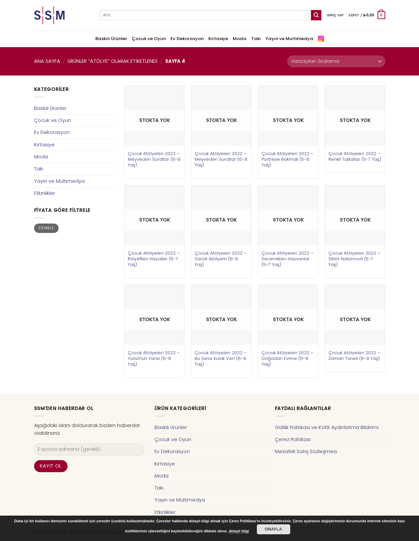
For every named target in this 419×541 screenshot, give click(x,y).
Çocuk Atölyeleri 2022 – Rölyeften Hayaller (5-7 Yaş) (154, 258)
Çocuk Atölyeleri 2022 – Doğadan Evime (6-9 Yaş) (287, 358)
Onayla (273, 529)
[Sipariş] (336, 61)
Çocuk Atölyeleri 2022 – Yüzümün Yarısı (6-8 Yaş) (154, 358)
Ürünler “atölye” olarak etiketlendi (113, 61)
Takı (256, 38)
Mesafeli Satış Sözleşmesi (306, 451)
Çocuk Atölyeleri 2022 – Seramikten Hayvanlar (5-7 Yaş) (287, 258)
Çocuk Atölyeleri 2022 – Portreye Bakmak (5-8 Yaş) (287, 159)
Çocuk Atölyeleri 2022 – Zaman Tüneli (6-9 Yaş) (354, 355)
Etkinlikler (44, 193)
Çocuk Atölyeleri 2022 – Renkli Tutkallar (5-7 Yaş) (354, 156)
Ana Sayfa (47, 61)
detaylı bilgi (239, 531)
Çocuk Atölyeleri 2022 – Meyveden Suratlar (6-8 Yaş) (154, 159)
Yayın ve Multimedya (289, 38)
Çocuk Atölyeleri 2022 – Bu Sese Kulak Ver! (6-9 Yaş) (221, 358)
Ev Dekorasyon (187, 38)
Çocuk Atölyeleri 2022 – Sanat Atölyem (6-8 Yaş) (221, 258)
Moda (239, 38)
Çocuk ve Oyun (149, 38)
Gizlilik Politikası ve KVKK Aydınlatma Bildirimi (327, 427)
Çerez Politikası (293, 439)
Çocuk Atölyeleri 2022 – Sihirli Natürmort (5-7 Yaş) (354, 258)
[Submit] (316, 15)
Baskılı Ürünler (111, 38)
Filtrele (46, 228)
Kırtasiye (218, 38)
